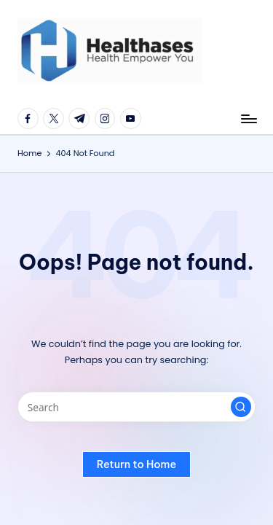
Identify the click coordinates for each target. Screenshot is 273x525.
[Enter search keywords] (136, 407)
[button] (241, 407)
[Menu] (248, 118)
